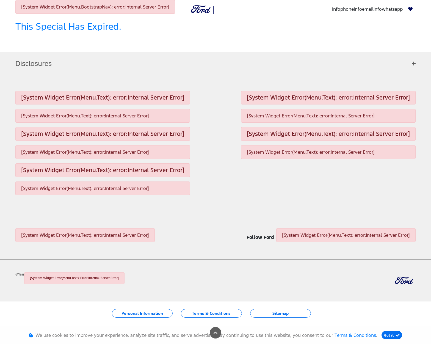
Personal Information (142, 313)
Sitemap (280, 313)
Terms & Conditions (211, 313)
